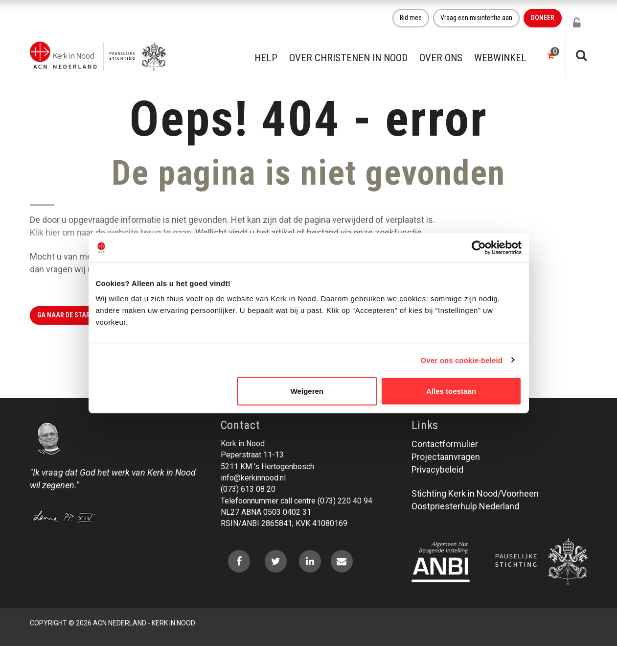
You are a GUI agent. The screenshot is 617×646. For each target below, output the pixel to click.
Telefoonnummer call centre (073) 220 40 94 (296, 500)
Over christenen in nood (348, 58)
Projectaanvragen (445, 457)
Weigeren (307, 391)
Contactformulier (444, 444)
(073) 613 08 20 (248, 489)
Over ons (440, 58)
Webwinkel (500, 58)
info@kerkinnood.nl (253, 477)
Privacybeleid (437, 469)
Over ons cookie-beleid (462, 360)
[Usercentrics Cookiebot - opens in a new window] (479, 247)
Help (265, 58)
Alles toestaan (451, 391)
